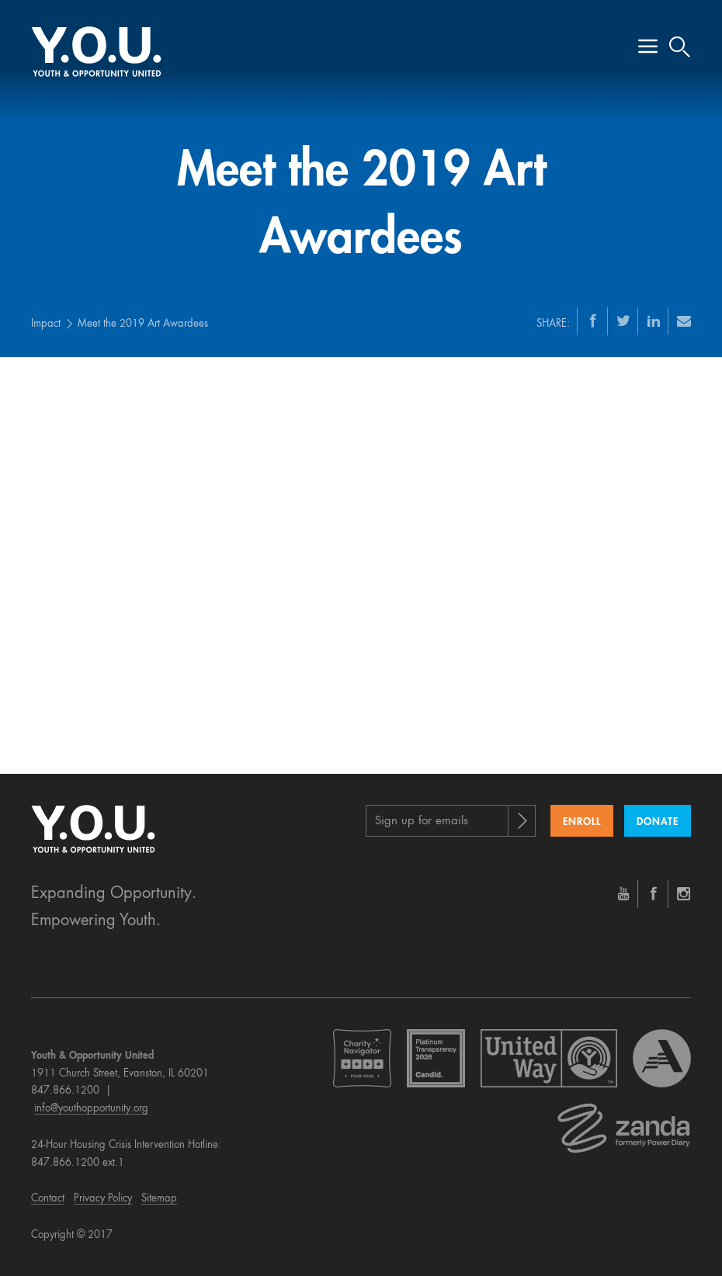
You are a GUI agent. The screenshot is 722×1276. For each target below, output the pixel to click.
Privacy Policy (103, 1199)
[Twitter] (623, 321)
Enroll (582, 822)
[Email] (684, 321)
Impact (46, 324)
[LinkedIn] (654, 321)
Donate (658, 822)
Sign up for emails (421, 821)
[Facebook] (593, 321)
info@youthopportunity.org (91, 1109)
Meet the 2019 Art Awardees (143, 324)
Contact (47, 1199)
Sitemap (159, 1199)
